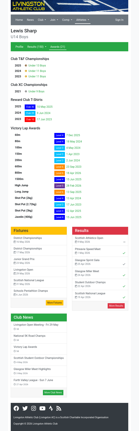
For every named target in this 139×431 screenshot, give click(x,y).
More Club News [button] (53, 392)
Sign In (119, 19)
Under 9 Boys (36, 91)
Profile (19, 46)
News (30, 19)
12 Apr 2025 (73, 211)
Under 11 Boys (37, 71)
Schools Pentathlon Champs (39, 293)
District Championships (39, 240)
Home (19, 19)
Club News (23, 317)
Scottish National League (39, 282)
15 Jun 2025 (73, 179)
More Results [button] (116, 305)
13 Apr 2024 (73, 198)
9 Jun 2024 (43, 113)
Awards (57, 46)
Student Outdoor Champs (100, 285)
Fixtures (21, 230)
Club (41, 19)
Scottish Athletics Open (100, 240)
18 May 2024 (74, 141)
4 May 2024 (73, 147)
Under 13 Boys (37, 65)
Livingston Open (39, 271)
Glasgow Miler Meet (100, 273)
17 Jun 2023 (44, 119)
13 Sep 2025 (73, 192)
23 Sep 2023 (73, 166)
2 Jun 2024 (73, 160)
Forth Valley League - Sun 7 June (33, 382)
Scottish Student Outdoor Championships (39, 360)
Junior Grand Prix (39, 261)
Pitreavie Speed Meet (100, 251)
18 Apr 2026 (73, 173)
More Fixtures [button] (54, 302)
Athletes (81, 19)
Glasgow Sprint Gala (100, 262)
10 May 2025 (44, 106)
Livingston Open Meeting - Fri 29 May (36, 326)
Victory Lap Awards (25, 348)
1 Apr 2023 (73, 154)
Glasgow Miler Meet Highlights (32, 371)
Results (35, 46)
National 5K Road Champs (29, 337)
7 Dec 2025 (73, 135)
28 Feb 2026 (73, 185)
